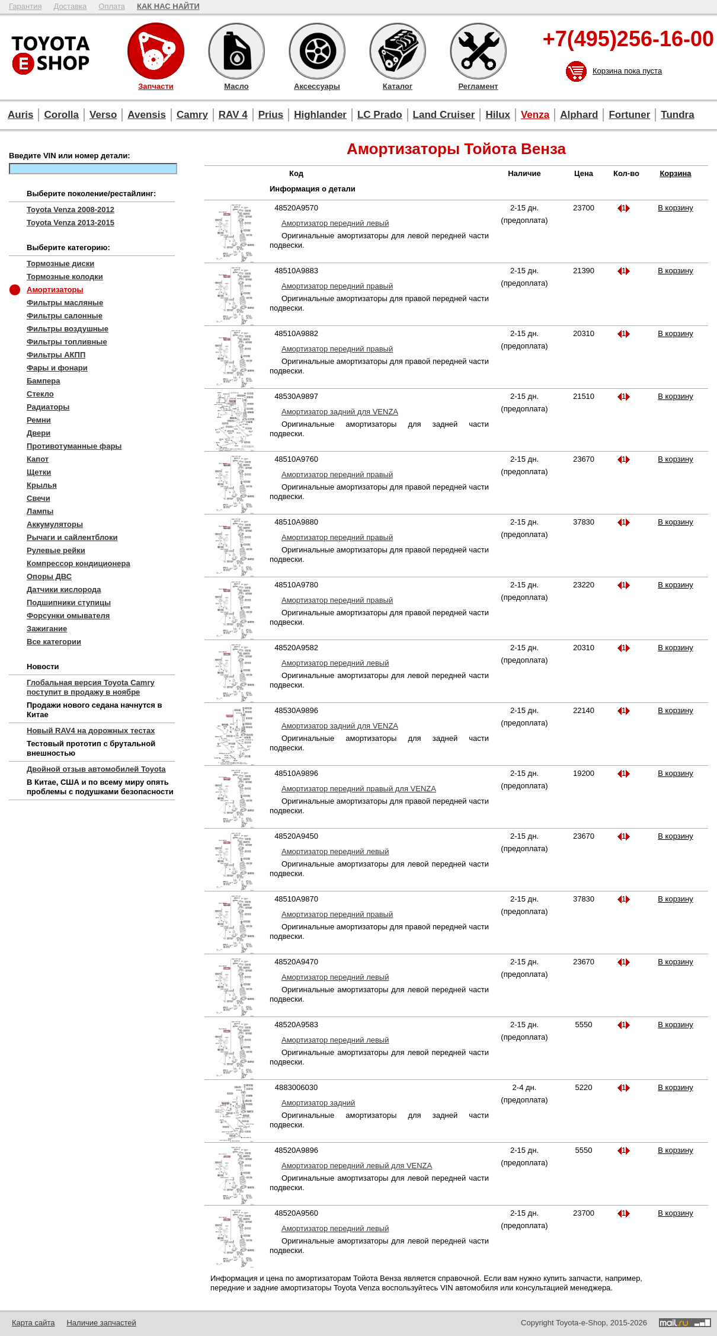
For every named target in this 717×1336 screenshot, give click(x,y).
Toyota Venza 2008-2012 (70, 209)
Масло (236, 51)
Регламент (478, 51)
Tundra (677, 114)
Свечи (38, 498)
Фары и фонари (57, 367)
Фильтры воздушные (67, 328)
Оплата (111, 6)
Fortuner (629, 114)
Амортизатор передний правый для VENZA (358, 788)
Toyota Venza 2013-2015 (70, 222)
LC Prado (379, 114)
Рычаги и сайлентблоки (72, 537)
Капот (38, 459)
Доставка (70, 6)
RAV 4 (233, 114)
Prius (271, 114)
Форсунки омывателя (68, 615)
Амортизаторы (55, 289)
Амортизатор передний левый (335, 223)
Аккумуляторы (55, 524)
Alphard (579, 114)
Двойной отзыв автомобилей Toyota (96, 769)
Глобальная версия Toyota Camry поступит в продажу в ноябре (91, 687)
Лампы (40, 511)
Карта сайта (33, 1322)
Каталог (397, 51)
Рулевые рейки (56, 550)
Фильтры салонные (65, 315)
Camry (192, 114)
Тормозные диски (60, 263)
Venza (535, 114)
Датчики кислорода (64, 589)
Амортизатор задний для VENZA (339, 411)
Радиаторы (48, 406)
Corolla (61, 114)
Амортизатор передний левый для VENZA (356, 1165)
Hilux (497, 114)
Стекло (40, 393)
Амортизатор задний (318, 1102)
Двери (38, 433)
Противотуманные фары (74, 446)
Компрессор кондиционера (78, 563)
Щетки (39, 472)
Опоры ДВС (49, 576)
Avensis (146, 114)
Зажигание (47, 628)
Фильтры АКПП (56, 354)
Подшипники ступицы (69, 602)
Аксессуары (317, 51)
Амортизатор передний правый (337, 286)
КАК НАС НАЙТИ (168, 6)
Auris (20, 114)
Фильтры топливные (67, 341)
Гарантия (25, 6)
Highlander (320, 114)
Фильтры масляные (65, 302)
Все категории (54, 641)
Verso (103, 114)
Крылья (42, 485)
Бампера (43, 380)
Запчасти (155, 51)
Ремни (39, 419)
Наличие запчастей (101, 1322)
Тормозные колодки (65, 276)
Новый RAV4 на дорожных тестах (91, 730)
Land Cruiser (444, 114)
